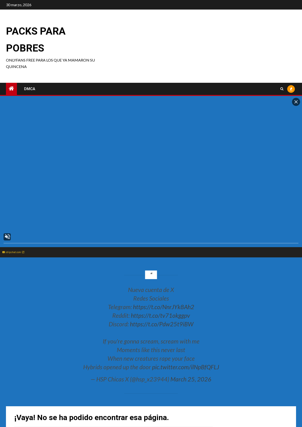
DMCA (29, 89)
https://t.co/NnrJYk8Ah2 (163, 306)
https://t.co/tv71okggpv (160, 315)
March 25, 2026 (190, 379)
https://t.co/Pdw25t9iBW (162, 324)
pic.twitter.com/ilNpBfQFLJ (185, 366)
